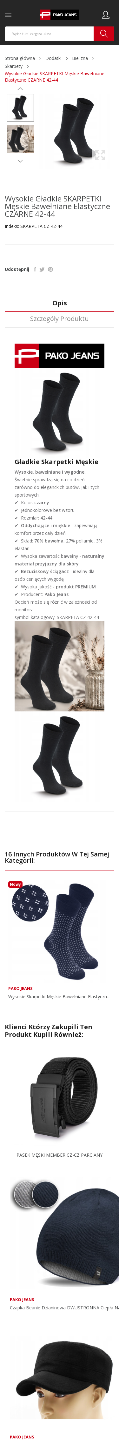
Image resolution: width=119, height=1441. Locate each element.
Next (20, 161)
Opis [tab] (59, 303)
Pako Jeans (20, 988)
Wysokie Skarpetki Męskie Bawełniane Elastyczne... (59, 997)
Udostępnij (35, 269)
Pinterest (50, 269)
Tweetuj (42, 269)
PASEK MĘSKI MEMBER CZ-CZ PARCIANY (59, 1155)
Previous (20, 89)
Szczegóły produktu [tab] (59, 319)
